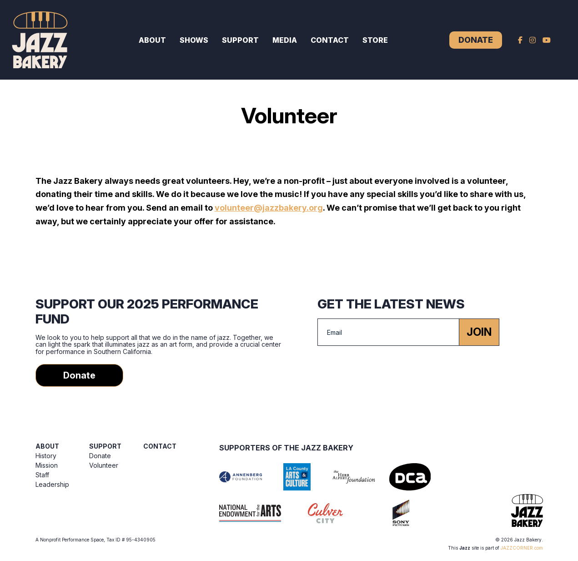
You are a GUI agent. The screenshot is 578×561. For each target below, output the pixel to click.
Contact (330, 40)
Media (284, 40)
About (152, 40)
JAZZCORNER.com (522, 548)
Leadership (52, 484)
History (45, 456)
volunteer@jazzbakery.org (269, 207)
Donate (475, 40)
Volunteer (103, 465)
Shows (194, 40)
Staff (42, 475)
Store (375, 40)
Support (240, 40)
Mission (46, 465)
